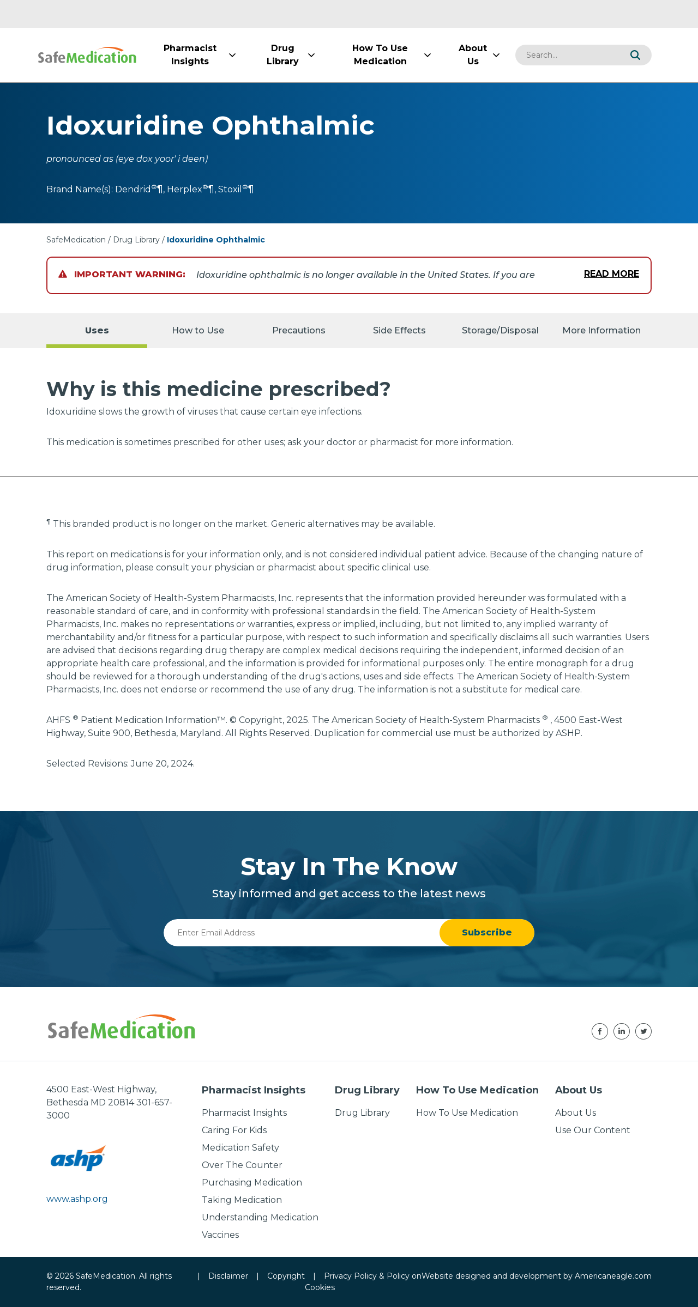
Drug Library (136, 240)
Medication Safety (240, 1147)
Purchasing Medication (252, 1182)
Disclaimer (228, 1276)
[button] (635, 55)
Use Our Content (592, 1130)
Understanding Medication (260, 1217)
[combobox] (567, 55)
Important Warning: (121, 274)
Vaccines (220, 1235)
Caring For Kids (234, 1130)
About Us (575, 1113)
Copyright (286, 1276)
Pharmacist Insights (244, 1113)
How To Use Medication (467, 1113)
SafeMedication (76, 240)
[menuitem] (189, 55)
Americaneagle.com (613, 1276)
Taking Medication (242, 1200)
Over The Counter (242, 1165)
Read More (611, 274)
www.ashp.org (77, 1199)
